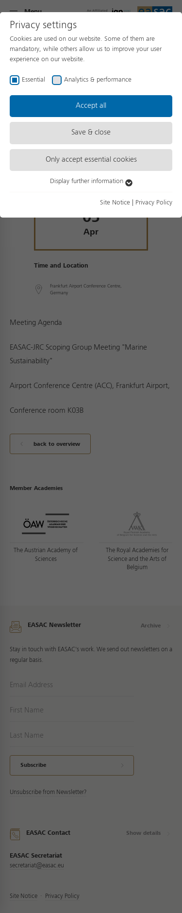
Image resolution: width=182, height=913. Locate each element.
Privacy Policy (153, 202)
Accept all (91, 106)
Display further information (91, 181)
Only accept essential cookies (91, 160)
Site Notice (115, 202)
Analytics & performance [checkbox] (98, 79)
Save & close (91, 132)
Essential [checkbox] (33, 79)
